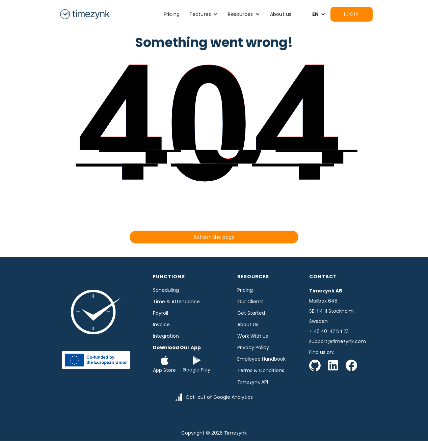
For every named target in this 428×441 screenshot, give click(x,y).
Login (351, 14)
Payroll (160, 313)
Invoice (161, 324)
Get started (251, 313)
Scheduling (166, 290)
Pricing (172, 14)
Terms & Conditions (260, 370)
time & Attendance (176, 301)
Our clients (250, 301)
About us (281, 14)
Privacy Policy (253, 347)
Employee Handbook (261, 359)
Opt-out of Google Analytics (219, 397)
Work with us (252, 336)
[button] (203, 14)
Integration (166, 336)
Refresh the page (214, 237)
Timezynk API (252, 382)
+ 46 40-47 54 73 (329, 331)
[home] (85, 14)
